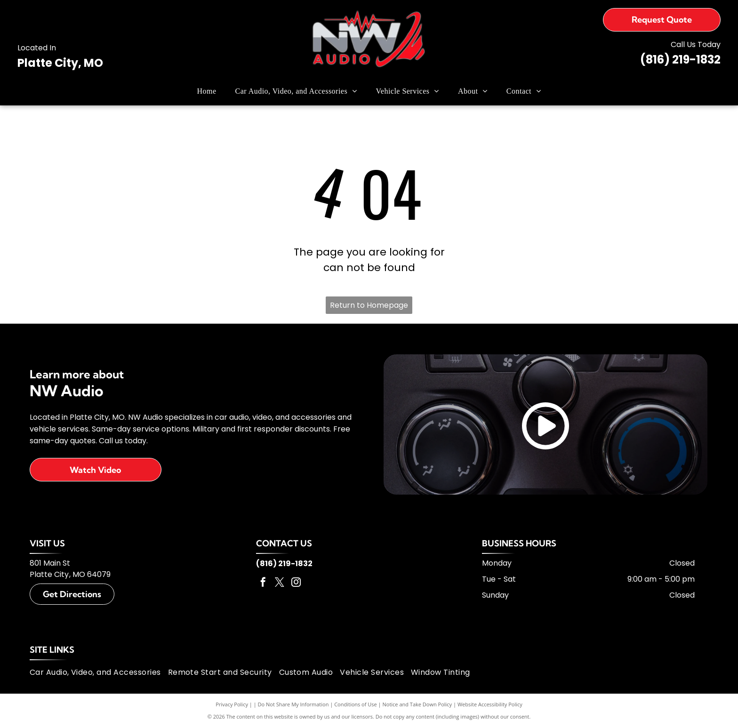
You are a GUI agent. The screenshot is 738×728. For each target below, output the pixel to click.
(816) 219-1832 (680, 59)
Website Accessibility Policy (489, 704)
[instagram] (296, 583)
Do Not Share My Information (293, 704)
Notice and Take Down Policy (417, 704)
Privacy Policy (232, 704)
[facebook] (263, 583)
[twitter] (280, 583)
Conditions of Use (355, 704)
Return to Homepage (369, 305)
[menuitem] (207, 91)
